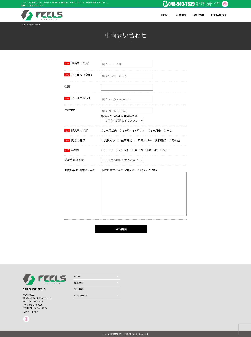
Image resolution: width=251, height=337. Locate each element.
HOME (24, 24)
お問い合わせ (81, 295)
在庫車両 (78, 282)
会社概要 (78, 288)
